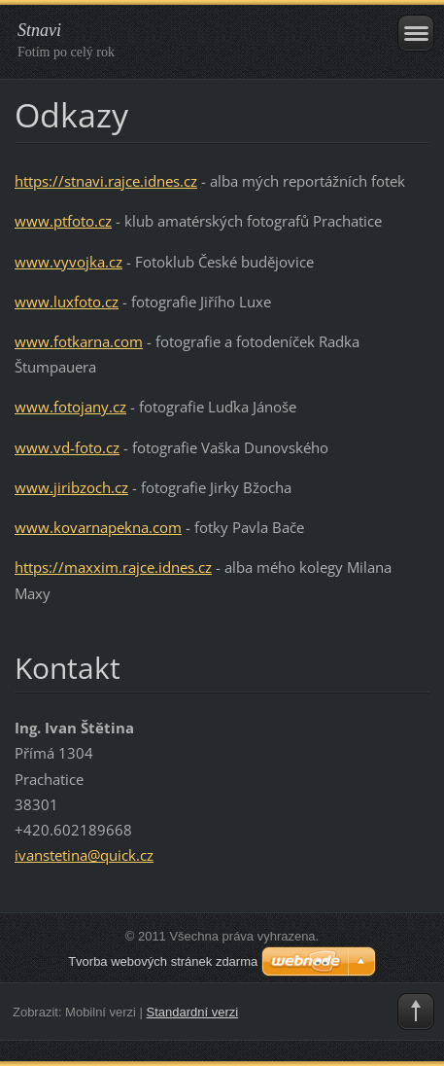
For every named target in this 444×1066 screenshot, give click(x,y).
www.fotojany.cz (70, 406)
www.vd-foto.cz (67, 447)
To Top (415, 1011)
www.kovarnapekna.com (98, 527)
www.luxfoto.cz (67, 301)
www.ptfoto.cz (63, 221)
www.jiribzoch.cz (71, 487)
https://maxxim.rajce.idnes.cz (113, 567)
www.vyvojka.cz (68, 261)
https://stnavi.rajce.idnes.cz (106, 181)
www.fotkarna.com (79, 341)
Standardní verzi (193, 1012)
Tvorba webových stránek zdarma (162, 961)
